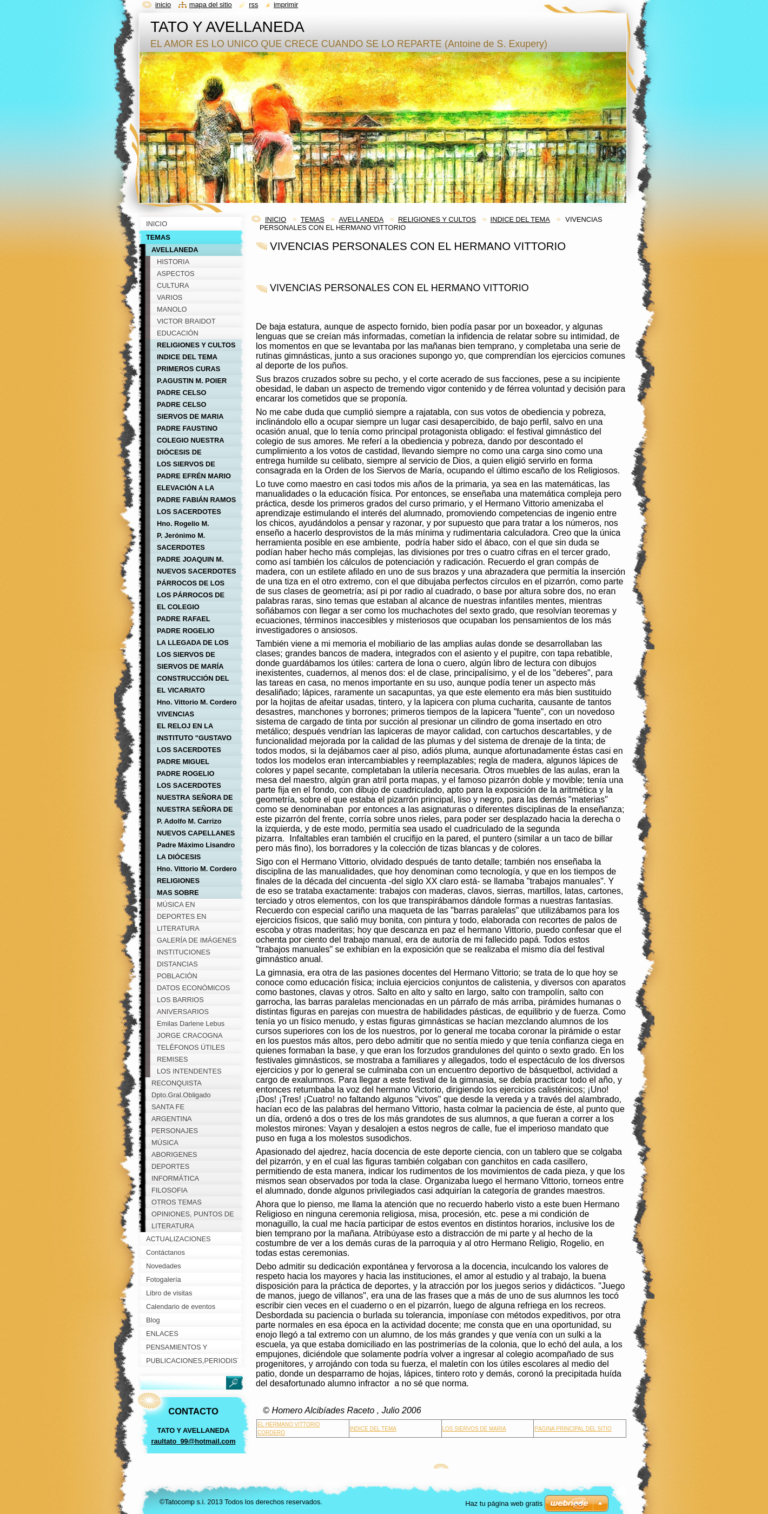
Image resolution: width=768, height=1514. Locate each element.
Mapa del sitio (210, 5)
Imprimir (286, 5)
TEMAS (313, 219)
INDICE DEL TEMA (520, 219)
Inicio (163, 5)
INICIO (275, 219)
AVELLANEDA (361, 219)
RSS (253, 5)
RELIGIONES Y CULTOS (437, 219)
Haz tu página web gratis (503, 1503)
